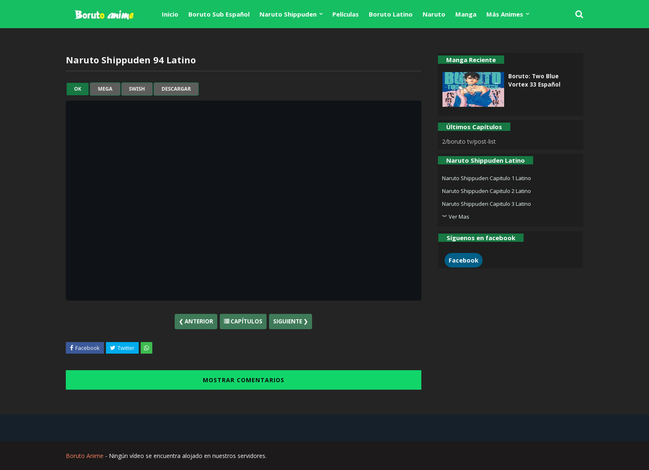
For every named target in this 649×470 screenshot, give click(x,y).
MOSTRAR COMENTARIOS (243, 380)
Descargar (176, 89)
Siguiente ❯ (290, 321)
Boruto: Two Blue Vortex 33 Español (534, 80)
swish (137, 89)
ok (77, 89)
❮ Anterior (196, 321)
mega (105, 89)
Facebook (463, 260)
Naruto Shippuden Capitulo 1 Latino (486, 178)
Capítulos (243, 321)
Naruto (434, 14)
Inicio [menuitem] (170, 14)
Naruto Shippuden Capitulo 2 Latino (486, 191)
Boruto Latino (391, 14)
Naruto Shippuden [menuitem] (288, 14)
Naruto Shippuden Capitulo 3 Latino (486, 203)
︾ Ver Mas (455, 216)
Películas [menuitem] (345, 14)
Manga (465, 14)
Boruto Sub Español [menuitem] (219, 14)
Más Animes (504, 14)
